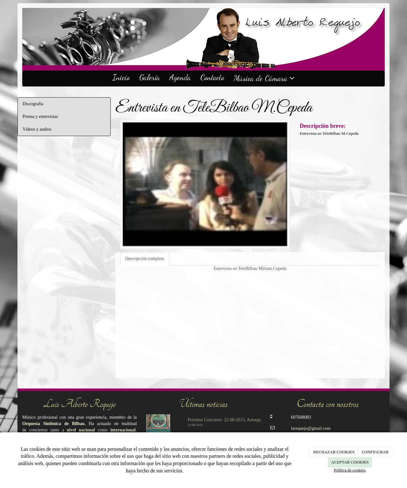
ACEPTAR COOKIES (350, 462)
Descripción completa (144, 258)
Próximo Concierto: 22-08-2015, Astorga (224, 419)
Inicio (121, 77)
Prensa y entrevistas (40, 116)
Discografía (33, 103)
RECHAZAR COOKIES (334, 452)
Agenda (180, 77)
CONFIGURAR (375, 452)
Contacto (212, 77)
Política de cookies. (350, 470)
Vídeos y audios (37, 129)
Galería (149, 77)
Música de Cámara (264, 78)
